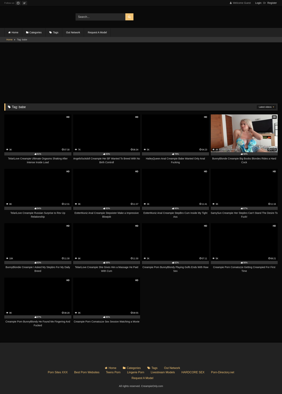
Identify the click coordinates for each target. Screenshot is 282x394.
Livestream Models (163, 372)
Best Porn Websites (86, 372)
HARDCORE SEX (192, 372)
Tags (55, 32)
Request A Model (97, 32)
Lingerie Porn (135, 372)
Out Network (73, 32)
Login (258, 2)
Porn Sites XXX (58, 372)
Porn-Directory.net (222, 372)
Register (272, 2)
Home (15, 32)
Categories (35, 32)
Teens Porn (113, 372)
